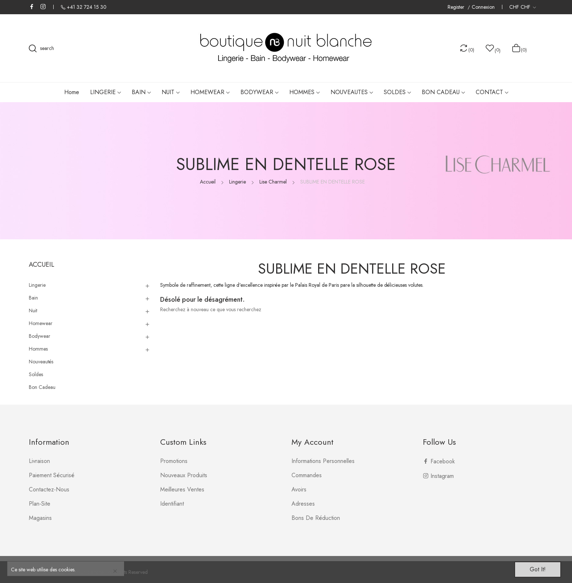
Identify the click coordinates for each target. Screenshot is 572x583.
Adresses (303, 503)
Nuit (33, 310)
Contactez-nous (49, 489)
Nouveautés (41, 361)
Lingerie (37, 285)
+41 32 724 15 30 (87, 7)
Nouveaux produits (183, 475)
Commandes (306, 475)
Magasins (40, 518)
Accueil (41, 264)
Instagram (43, 6)
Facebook (32, 6)
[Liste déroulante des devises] (522, 7)
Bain (33, 297)
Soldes (36, 374)
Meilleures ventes (182, 489)
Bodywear (39, 336)
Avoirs (298, 489)
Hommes (38, 348)
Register (457, 7)
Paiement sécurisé (51, 475)
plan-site (39, 503)
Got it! (538, 569)
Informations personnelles (323, 461)
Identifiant (172, 503)
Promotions (174, 461)
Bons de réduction (315, 518)
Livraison (39, 461)
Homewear (41, 323)
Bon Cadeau (42, 387)
